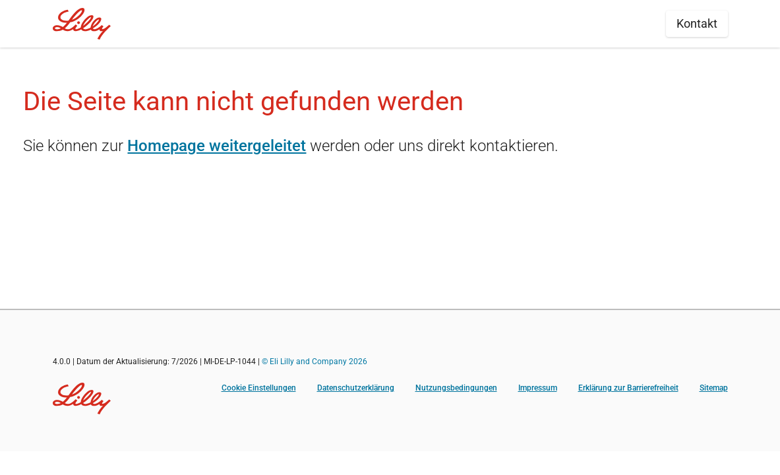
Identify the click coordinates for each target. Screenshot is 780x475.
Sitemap (714, 388)
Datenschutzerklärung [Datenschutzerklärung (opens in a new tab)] (355, 388)
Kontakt (696, 23)
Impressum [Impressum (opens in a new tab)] (537, 388)
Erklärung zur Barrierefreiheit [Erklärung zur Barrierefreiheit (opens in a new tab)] (628, 388)
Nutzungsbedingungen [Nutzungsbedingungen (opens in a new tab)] (456, 388)
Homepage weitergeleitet (216, 146)
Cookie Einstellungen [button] (259, 388)
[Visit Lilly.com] (82, 398)
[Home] (82, 24)
